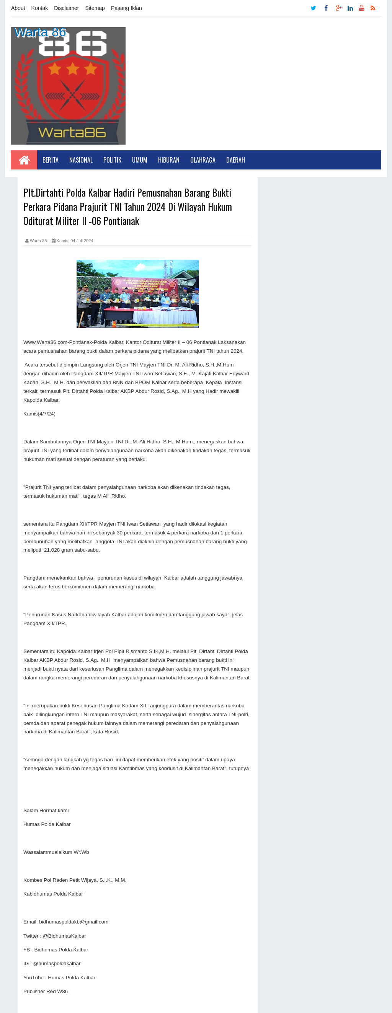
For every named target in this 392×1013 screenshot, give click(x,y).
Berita (50, 159)
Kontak (39, 8)
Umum (139, 159)
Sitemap (95, 8)
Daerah (235, 159)
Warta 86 (40, 31)
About (18, 8)
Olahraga (203, 159)
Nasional (81, 159)
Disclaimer (66, 8)
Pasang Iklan (126, 8)
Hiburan (169, 159)
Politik (112, 159)
